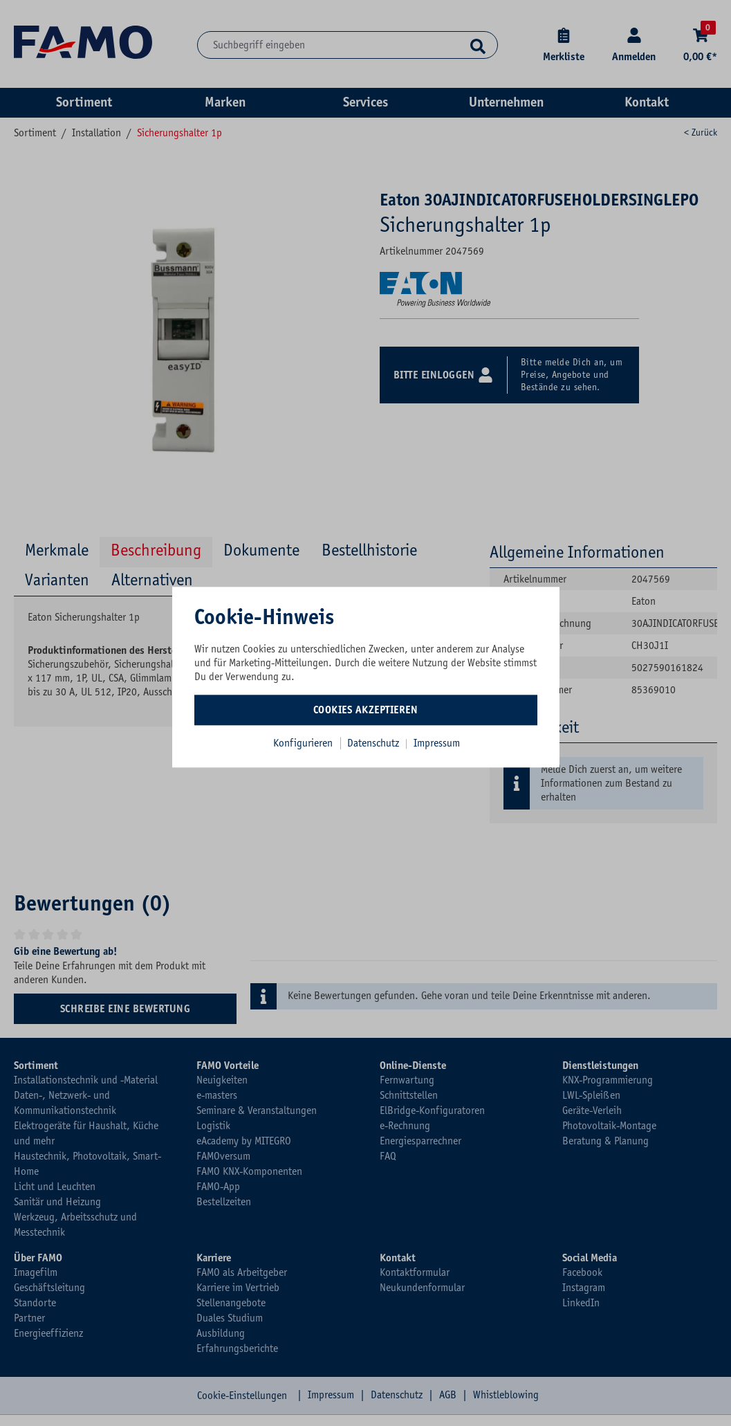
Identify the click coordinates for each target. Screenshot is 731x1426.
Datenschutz (374, 743)
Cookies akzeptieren (365, 710)
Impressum (437, 743)
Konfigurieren (303, 743)
